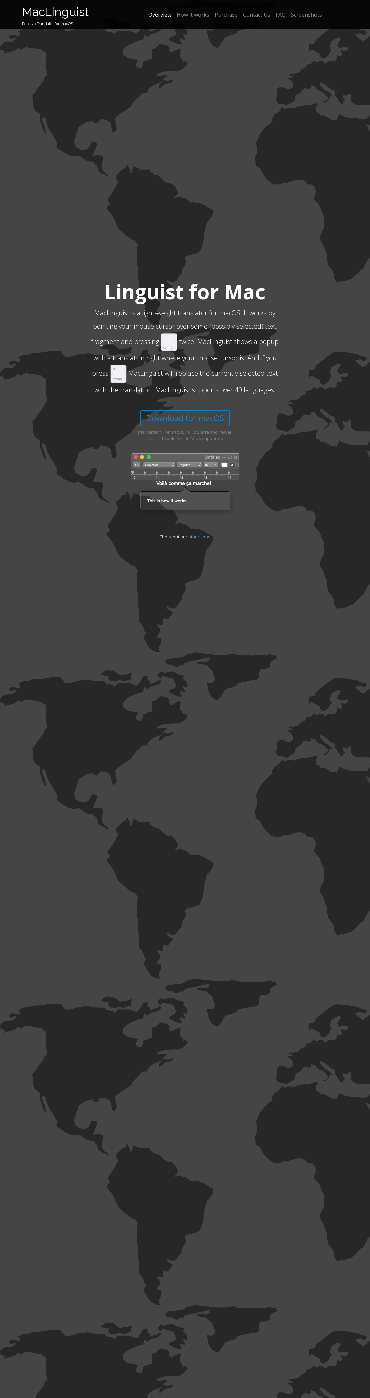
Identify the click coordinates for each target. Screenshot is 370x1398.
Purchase (226, 14)
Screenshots (306, 14)
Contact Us (256, 14)
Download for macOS (185, 417)
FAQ (281, 14)
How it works (193, 14)
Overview (159, 14)
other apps (199, 537)
